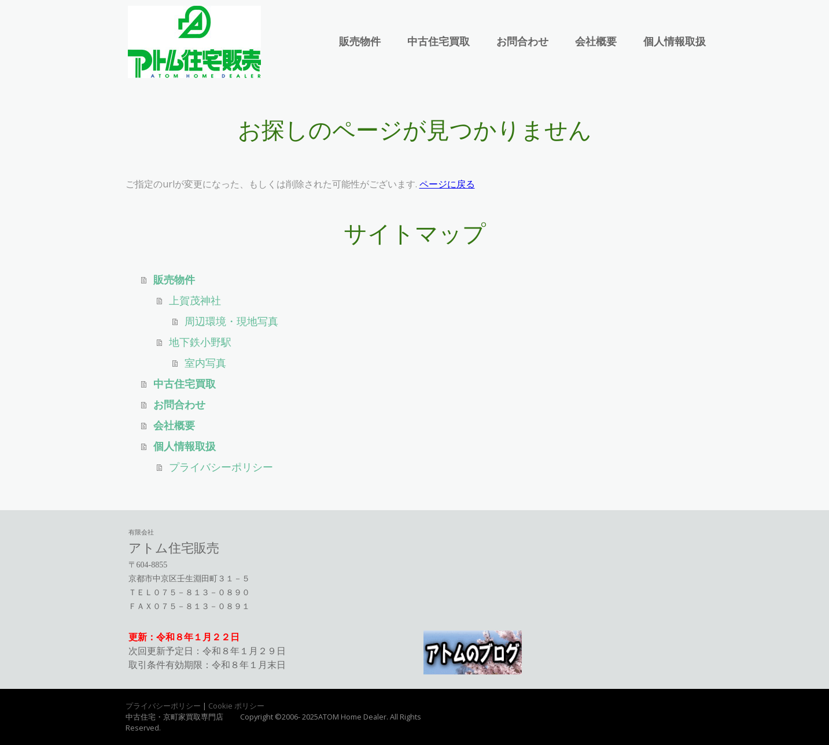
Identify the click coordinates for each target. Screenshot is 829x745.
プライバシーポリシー (221, 467)
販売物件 (360, 41)
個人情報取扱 (674, 41)
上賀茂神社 (195, 301)
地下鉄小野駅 (200, 342)
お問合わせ (522, 41)
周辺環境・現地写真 (231, 321)
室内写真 (205, 363)
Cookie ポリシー (236, 705)
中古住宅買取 (438, 41)
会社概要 (596, 41)
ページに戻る (447, 184)
